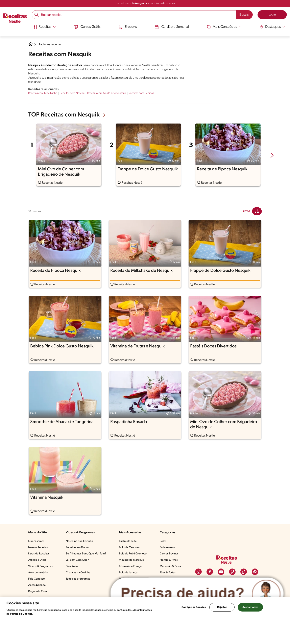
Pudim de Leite (128, 541)
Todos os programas (78, 578)
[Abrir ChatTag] (197, 593)
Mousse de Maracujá (131, 559)
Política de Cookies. (21, 614)
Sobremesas (167, 547)
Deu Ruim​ (72, 566)
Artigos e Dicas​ (37, 559)
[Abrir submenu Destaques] (273, 27)
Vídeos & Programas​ (40, 566)
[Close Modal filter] (257, 211)
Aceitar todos (250, 607)
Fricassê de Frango (130, 566)
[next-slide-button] (272, 155)
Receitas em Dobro (77, 547)
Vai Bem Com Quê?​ (77, 559)
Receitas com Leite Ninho (42, 93)
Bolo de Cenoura (129, 547)
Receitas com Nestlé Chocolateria (106, 93)
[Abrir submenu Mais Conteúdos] (224, 27)
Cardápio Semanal (172, 27)
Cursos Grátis (86, 27)
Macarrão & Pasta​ (170, 566)
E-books (127, 27)
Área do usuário (38, 572)
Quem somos (36, 541)
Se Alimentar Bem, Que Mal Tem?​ (86, 553)
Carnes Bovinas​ (169, 553)
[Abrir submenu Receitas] (43, 27)
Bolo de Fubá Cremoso (133, 553)
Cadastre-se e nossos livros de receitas (145, 3)
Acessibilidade (37, 585)
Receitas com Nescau (72, 93)
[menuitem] (44, 28)
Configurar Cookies (194, 607)
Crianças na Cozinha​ (78, 572)
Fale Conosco (36, 578)
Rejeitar (222, 607)
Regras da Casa (37, 591)
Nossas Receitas (38, 547)
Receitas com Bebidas (141, 93)
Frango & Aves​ (169, 559)
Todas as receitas (50, 44)
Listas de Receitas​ (38, 553)
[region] (145, 607)
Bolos (163, 541)
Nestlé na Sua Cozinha (79, 541)
